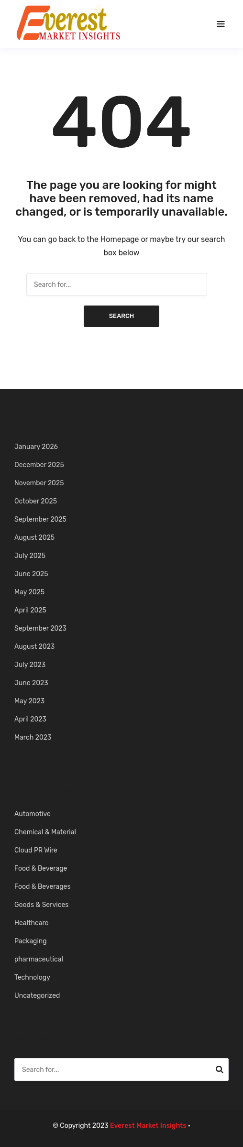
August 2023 (34, 647)
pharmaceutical (38, 959)
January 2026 (36, 447)
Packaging (30, 941)
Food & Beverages (42, 887)
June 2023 (31, 683)
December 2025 (39, 465)
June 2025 (31, 574)
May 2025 (29, 592)
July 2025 (29, 556)
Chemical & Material (45, 832)
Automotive (32, 814)
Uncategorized (37, 996)
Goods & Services (41, 905)
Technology (32, 977)
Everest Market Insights (148, 1126)
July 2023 (29, 665)
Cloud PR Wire (35, 850)
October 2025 (35, 501)
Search (121, 315)
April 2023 (30, 719)
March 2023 (32, 737)
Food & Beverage (40, 868)
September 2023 (40, 628)
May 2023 (29, 701)
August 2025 (34, 538)
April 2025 (30, 610)
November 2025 (39, 483)
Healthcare (31, 923)
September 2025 (40, 519)
